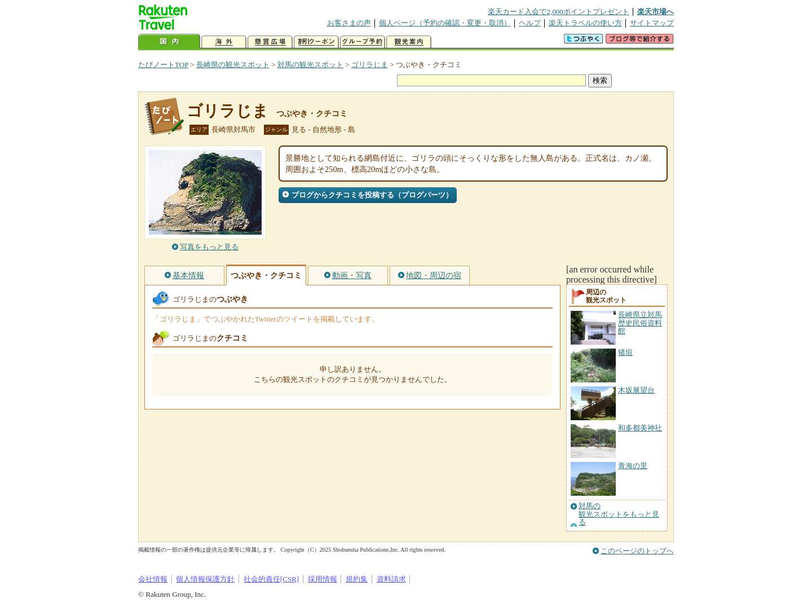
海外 (223, 42)
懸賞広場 (270, 42)
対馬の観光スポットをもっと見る (619, 514)
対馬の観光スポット (310, 64)
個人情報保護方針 (205, 579)
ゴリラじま (369, 64)
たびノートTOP (163, 64)
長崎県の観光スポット (233, 64)
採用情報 (322, 579)
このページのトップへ (637, 551)
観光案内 (408, 42)
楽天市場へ (655, 11)
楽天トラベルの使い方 (585, 23)
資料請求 (391, 579)
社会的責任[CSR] (271, 579)
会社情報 (152, 579)
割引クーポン (316, 42)
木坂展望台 (636, 390)
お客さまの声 (349, 23)
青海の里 (632, 465)
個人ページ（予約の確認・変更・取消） (445, 23)
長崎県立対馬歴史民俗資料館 (640, 322)
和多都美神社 (640, 428)
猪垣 (625, 352)
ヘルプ (530, 23)
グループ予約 (362, 42)
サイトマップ (652, 23)
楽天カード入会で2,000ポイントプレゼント (558, 11)
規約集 (357, 579)
